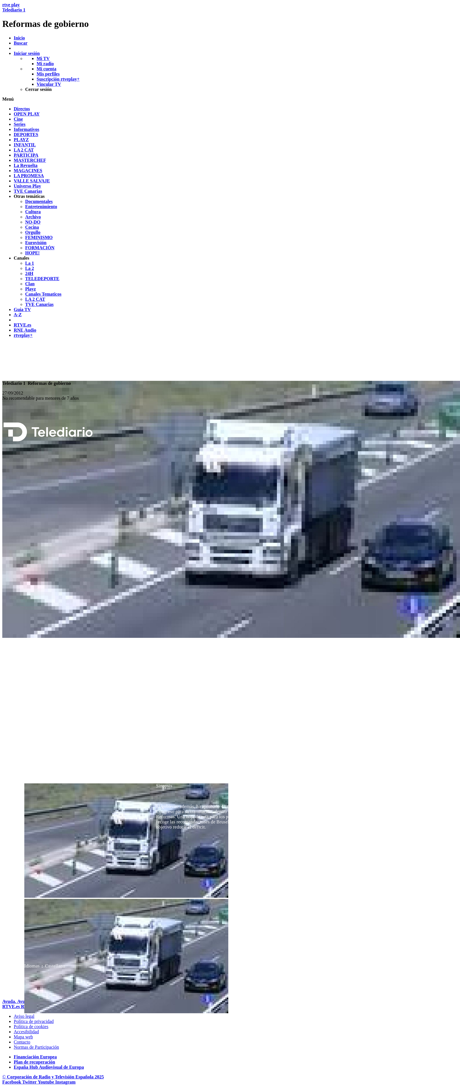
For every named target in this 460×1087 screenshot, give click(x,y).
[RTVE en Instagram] (65, 1082)
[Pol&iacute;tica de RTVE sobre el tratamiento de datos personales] (34, 1021)
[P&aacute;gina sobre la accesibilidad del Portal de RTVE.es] (26, 1031)
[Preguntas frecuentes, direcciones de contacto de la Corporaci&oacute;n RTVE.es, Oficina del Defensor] (22, 1042)
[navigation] (230, 222)
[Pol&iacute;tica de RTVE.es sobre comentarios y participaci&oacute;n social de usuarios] (36, 1047)
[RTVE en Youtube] (46, 1082)
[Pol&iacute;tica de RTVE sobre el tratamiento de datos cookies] (31, 1026)
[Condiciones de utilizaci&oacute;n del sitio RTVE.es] (24, 1016)
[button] (230, 99)
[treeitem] (22, 108)
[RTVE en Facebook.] (12, 1082)
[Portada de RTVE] (11, 1006)
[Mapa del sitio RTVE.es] (23, 1036)
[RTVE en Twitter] (30, 1082)
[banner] (230, 15)
